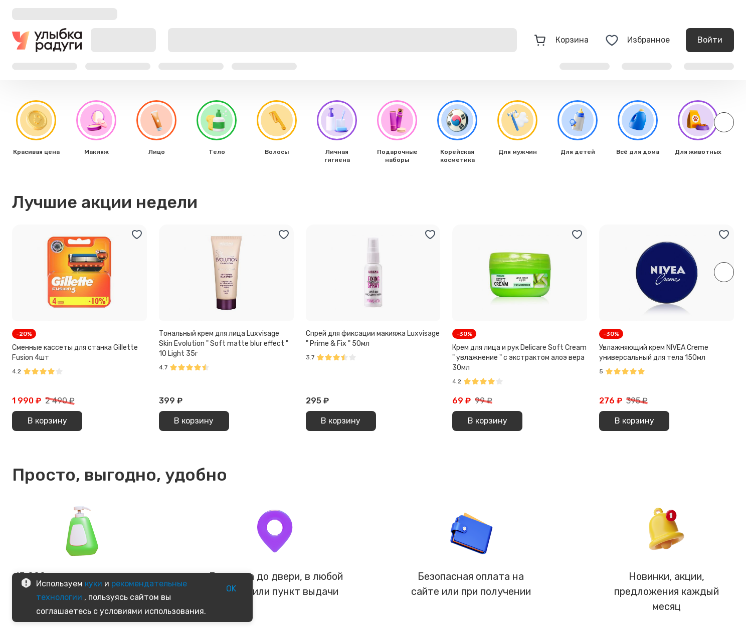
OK (231, 589)
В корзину (47, 421)
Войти (710, 40)
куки (93, 583)
